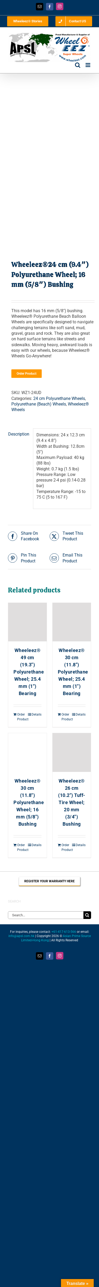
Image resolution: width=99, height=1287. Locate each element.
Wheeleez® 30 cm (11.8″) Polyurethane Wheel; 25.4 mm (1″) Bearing (73, 671)
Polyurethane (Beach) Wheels (38, 404)
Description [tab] (18, 434)
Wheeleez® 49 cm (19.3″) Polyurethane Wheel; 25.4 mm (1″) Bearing (28, 671)
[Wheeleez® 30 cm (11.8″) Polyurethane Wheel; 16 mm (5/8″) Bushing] (27, 752)
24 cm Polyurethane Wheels (59, 398)
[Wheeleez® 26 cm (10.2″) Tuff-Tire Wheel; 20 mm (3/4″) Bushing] (72, 752)
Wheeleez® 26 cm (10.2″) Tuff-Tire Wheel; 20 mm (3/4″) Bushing (71, 802)
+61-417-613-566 (63, 932)
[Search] (87, 915)
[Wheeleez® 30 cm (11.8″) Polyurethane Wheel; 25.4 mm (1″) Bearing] (72, 622)
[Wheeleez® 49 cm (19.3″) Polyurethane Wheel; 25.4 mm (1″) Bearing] (27, 622)
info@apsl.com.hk (21, 936)
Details (36, 714)
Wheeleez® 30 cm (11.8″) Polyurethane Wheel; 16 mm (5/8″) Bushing (28, 802)
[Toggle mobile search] (77, 65)
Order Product (26, 373)
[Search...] (45, 915)
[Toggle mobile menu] (88, 65)
